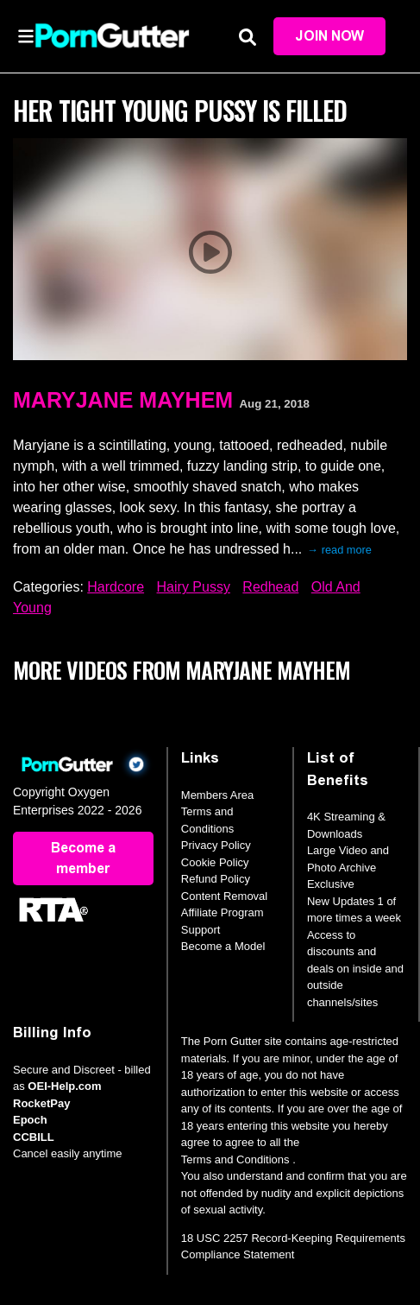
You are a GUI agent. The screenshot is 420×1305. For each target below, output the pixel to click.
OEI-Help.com (64, 1086)
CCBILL (33, 1137)
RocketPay (41, 1103)
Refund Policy (215, 878)
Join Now (329, 36)
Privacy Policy (216, 845)
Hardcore (115, 587)
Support (201, 929)
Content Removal (224, 896)
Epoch (30, 1119)
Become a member (83, 858)
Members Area (217, 795)
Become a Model (223, 946)
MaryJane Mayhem (123, 400)
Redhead (270, 587)
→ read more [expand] (339, 549)
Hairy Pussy (193, 587)
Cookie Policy (215, 862)
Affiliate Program (222, 912)
